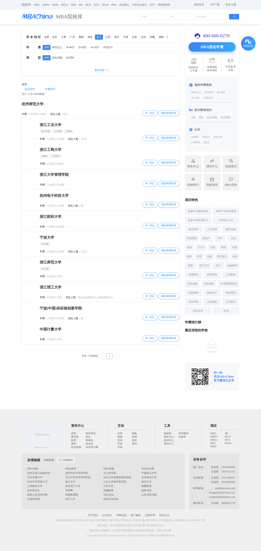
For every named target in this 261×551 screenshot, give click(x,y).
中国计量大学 (50, 329)
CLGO (201, 247)
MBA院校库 (69, 16)
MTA (96, 4)
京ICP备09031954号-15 (148, 520)
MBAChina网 (164, 530)
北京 (54, 37)
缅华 (189, 247)
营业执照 (167, 520)
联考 (73, 440)
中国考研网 (33, 499)
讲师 (134, 436)
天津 (125, 37)
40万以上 (57, 47)
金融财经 (232, 265)
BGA (206, 142)
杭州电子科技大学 (54, 196)
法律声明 (150, 515)
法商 (212, 247)
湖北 (90, 37)
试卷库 (182, 436)
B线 (201, 117)
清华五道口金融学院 (38, 473)
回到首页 (199, 4)
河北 (143, 37)
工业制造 (231, 274)
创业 (234, 256)
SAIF (219, 238)
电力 (218, 265)
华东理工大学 (72, 486)
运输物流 (193, 292)
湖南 (161, 37)
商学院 (75, 436)
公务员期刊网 (149, 494)
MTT (152, 4)
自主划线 (212, 117)
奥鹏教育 (146, 486)
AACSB (217, 137)
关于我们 (93, 515)
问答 (120, 433)
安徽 (152, 37)
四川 (116, 37)
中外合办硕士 (139, 4)
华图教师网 (71, 494)
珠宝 (199, 256)
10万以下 (108, 47)
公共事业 (231, 301)
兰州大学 (108, 486)
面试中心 (169, 440)
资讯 (73, 433)
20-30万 (82, 47)
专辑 (120, 447)
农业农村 (198, 310)
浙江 (99, 37)
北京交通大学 (34, 477)
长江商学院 (109, 473)
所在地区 (33, 37)
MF (80, 4)
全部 (46, 37)
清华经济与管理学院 (76, 473)
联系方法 (164, 515)
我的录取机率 (168, 113)
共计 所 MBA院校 (33, 94)
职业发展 (76, 447)
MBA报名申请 (212, 47)
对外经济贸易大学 (37, 481)
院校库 (167, 433)
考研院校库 (164, 4)
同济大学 (146, 481)
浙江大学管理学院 (54, 175)
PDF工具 (70, 499)
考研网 (69, 490)
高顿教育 (108, 490)
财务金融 (231, 229)
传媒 (209, 256)
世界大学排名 (111, 499)
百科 (120, 443)
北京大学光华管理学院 (78, 477)
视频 (120, 436)
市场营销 (192, 238)
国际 (189, 256)
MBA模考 (70, 468)
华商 (234, 247)
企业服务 (212, 301)
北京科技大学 (149, 477)
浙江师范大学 (50, 262)
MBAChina (226, 376)
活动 (120, 440)
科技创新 (192, 283)
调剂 (73, 443)
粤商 (223, 247)
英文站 (89, 443)
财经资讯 (91, 433)
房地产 (206, 238)
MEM (55, 4)
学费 (33, 47)
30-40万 (70, 47)
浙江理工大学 (50, 287)
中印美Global (226, 220)
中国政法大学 (149, 473)
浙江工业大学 (50, 125)
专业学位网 (92, 447)
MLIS (88, 4)
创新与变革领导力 (198, 220)
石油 (233, 238)
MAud (105, 4)
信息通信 (209, 283)
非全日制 (57, 57)
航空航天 (222, 256)
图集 (134, 433)
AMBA (195, 137)
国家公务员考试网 (37, 494)
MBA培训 (32, 468)
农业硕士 (124, 4)
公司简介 (107, 515)
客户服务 (136, 515)
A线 (193, 117)
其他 (226, 310)
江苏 (107, 37)
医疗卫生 (204, 265)
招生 (134, 440)
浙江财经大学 (50, 217)
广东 (72, 37)
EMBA (45, 4)
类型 (33, 57)
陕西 (81, 37)
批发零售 (193, 301)
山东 (134, 37)
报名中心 (169, 436)
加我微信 (65, 460)
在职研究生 (33, 490)
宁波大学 (47, 237)
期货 (190, 265)
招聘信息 (146, 490)
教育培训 (212, 274)
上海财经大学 (34, 486)
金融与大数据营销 (198, 211)
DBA (114, 4)
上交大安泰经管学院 (114, 481)
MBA (37, 4)
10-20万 (94, 47)
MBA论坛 (108, 494)
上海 (63, 37)
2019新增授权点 (228, 283)
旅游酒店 (231, 292)
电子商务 (193, 229)
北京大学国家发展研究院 (117, 477)
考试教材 (183, 433)
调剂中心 (169, 443)
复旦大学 (70, 481)
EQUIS (206, 137)
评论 (88, 436)
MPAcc (65, 4)
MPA (73, 4)
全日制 (70, 57)
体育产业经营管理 (226, 211)
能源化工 (212, 292)
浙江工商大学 (50, 150)
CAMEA (195, 142)
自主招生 (226, 117)
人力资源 (212, 229)
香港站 (89, 440)
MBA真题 (108, 468)
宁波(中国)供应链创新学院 (61, 308)
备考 (134, 443)
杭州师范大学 (33, 104)
